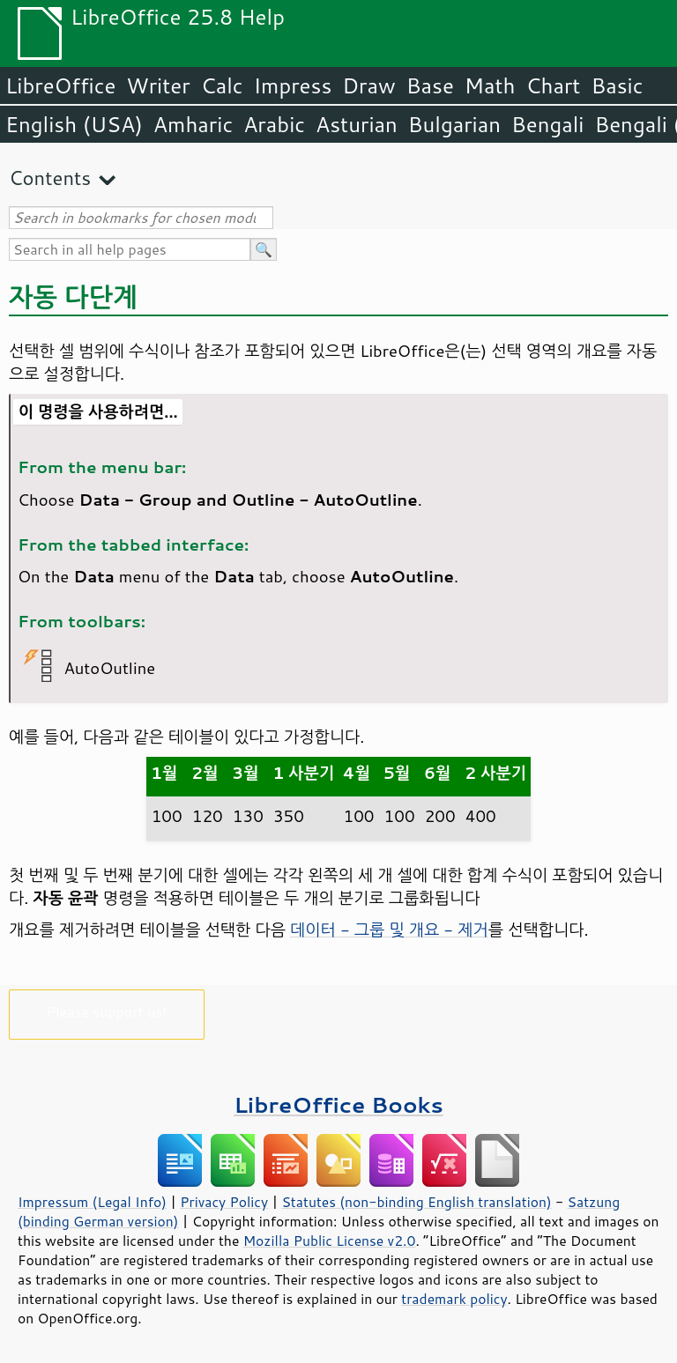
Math (490, 85)
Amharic (193, 124)
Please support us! (107, 1011)
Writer (158, 85)
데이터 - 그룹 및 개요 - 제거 (389, 929)
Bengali (547, 124)
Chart (552, 85)
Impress (293, 85)
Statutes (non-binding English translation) (416, 1201)
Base (430, 85)
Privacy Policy (224, 1201)
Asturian (357, 124)
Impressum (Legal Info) (92, 1201)
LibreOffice (60, 85)
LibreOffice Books (338, 1104)
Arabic (274, 124)
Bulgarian (454, 124)
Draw (368, 85)
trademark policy (454, 1298)
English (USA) (74, 124)
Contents (50, 177)
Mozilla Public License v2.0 (329, 1240)
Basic (617, 85)
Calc (222, 85)
